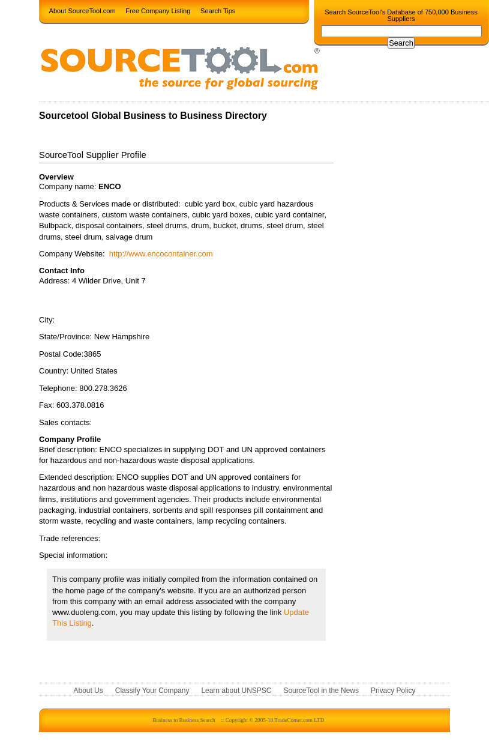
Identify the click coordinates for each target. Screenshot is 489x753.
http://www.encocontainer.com (161, 253)
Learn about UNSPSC (236, 691)
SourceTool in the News (321, 691)
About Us (88, 691)
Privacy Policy (393, 691)
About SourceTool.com (82, 10)
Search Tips (217, 10)
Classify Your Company (152, 691)
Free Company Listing (157, 10)
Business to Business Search (183, 720)
